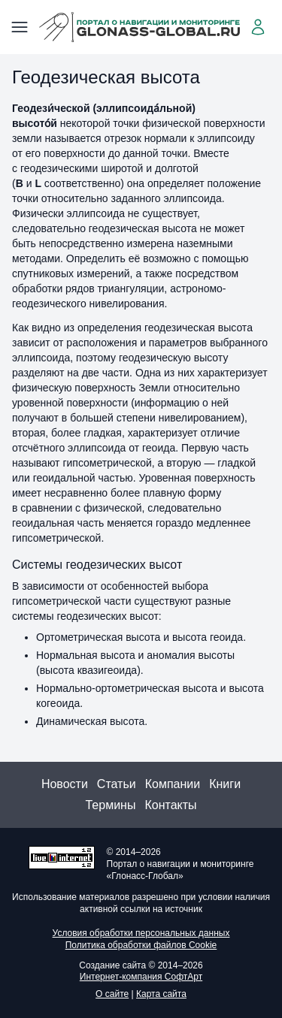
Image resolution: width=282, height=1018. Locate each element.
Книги (225, 784)
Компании (173, 784)
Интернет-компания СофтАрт (141, 976)
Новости (64, 784)
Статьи (116, 784)
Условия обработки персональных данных (141, 933)
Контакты (170, 805)
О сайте (112, 994)
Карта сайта (161, 994)
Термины (110, 805)
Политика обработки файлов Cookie (141, 945)
